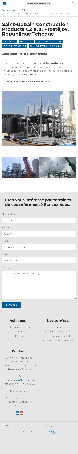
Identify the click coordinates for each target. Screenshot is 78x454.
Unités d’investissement (58, 327)
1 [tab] (32, 183)
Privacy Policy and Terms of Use (59, 426)
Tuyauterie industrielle (58, 336)
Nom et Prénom (12, 214)
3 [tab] (46, 183)
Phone (6, 254)
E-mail (6, 241)
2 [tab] (39, 183)
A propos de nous (20, 327)
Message (8, 267)
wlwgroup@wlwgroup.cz (22, 380)
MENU (4, 3)
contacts (24, 391)
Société (6, 227)
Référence (19, 331)
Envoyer (11, 305)
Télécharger (19, 336)
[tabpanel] (20, 167)
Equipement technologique (58, 340)
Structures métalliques (58, 331)
